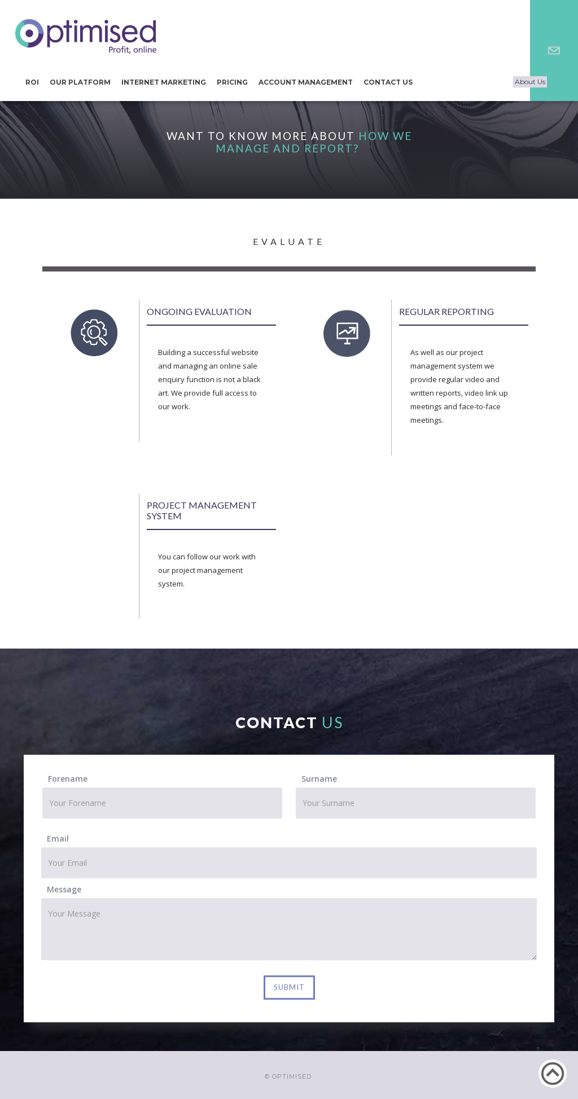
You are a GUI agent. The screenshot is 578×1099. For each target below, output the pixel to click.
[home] (86, 36)
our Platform (80, 82)
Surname (319, 781)
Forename (67, 781)
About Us (530, 81)
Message (64, 892)
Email (58, 841)
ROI (32, 82)
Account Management (306, 82)
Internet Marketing (163, 82)
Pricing (232, 82)
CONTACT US (388, 82)
